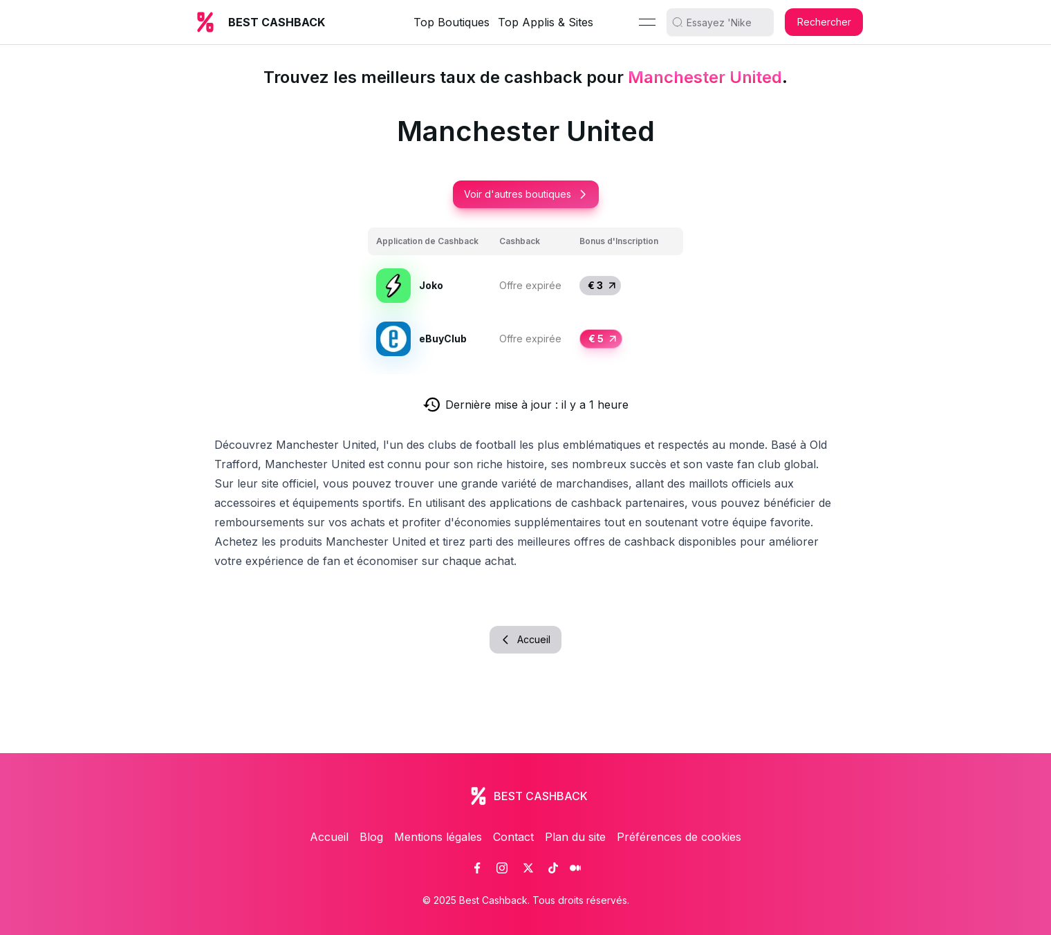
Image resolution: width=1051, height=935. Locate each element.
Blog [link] (371, 837)
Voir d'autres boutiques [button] (526, 194)
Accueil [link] (329, 837)
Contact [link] (513, 837)
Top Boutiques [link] (451, 22)
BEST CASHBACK (276, 22)
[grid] (525, 297)
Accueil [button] (525, 639)
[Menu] (647, 22)
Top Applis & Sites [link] (545, 22)
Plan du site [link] (575, 837)
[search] (725, 22)
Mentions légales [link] (438, 837)
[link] (477, 867)
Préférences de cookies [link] (679, 837)
